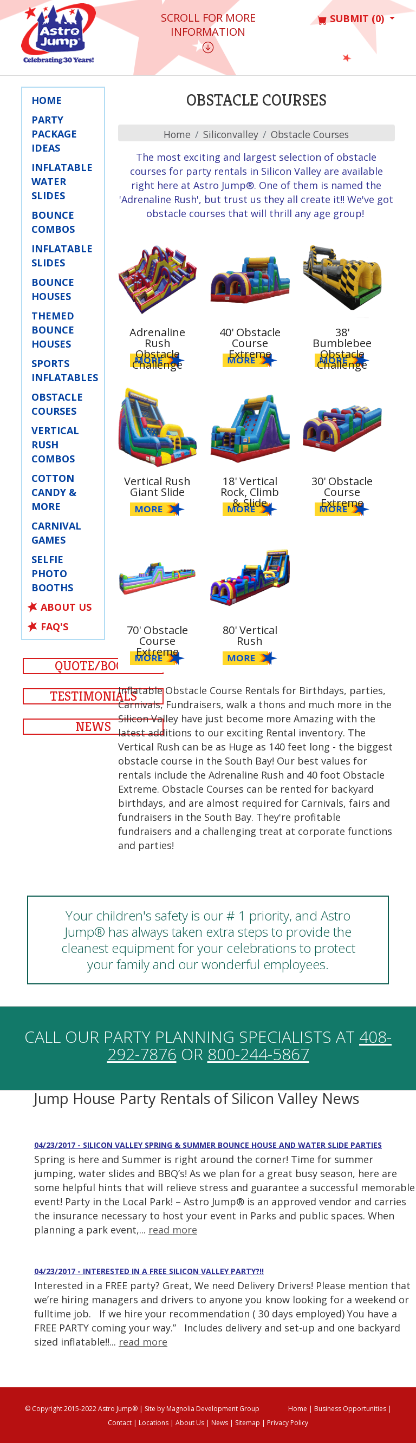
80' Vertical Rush (250, 635)
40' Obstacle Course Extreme (250, 343)
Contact (120, 1422)
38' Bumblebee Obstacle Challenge (342, 348)
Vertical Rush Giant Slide (157, 486)
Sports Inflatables (64, 370)
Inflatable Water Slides (62, 181)
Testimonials (93, 696)
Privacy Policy (287, 1422)
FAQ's (54, 626)
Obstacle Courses (57, 403)
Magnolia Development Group (212, 1408)
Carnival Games (56, 532)
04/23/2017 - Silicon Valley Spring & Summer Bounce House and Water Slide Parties (208, 1145)
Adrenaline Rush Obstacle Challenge (157, 348)
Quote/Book (93, 666)
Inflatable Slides (62, 255)
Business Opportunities (350, 1408)
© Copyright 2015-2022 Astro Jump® (81, 1408)
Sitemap (247, 1422)
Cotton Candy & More (53, 492)
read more (172, 1229)
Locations (153, 1422)
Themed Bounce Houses (52, 329)
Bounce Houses (52, 289)
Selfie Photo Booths (52, 573)
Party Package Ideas (54, 133)
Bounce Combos (53, 222)
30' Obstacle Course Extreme (342, 492)
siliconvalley (229, 134)
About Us (66, 606)
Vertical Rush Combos (55, 444)
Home (46, 100)
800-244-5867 (258, 1054)
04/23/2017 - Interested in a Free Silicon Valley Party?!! (149, 1271)
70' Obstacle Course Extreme (157, 641)
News (93, 727)
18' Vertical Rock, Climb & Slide (249, 492)
